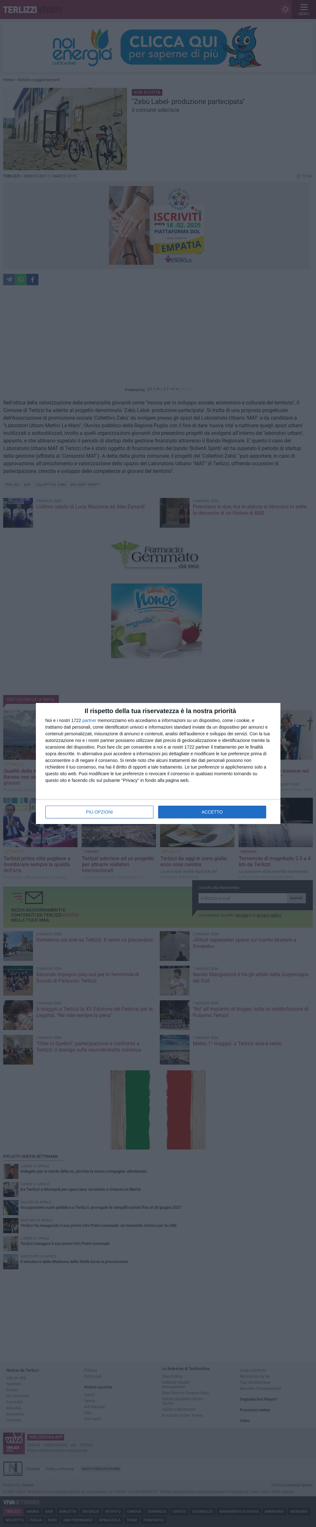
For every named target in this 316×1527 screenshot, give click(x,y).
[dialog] (158, 763)
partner (89, 720)
